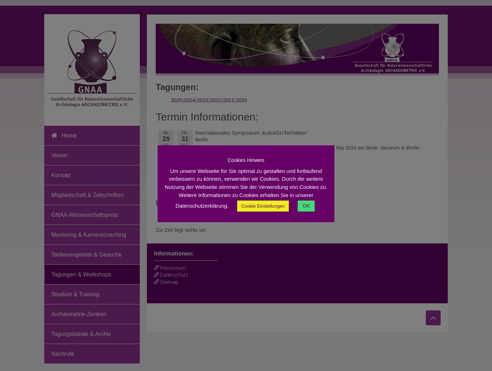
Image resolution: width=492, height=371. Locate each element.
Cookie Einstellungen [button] (263, 206)
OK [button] (306, 206)
